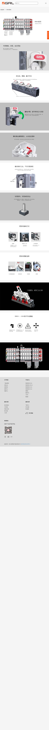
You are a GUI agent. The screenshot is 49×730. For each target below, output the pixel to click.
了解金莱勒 (6, 383)
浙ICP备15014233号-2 (25, 444)
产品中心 (28, 379)
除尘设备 (6, 410)
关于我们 (6, 379)
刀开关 (27, 394)
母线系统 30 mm (29, 388)
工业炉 (5, 412)
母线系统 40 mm (29, 387)
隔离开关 (27, 392)
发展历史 (6, 387)
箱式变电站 (6, 405)
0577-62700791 (9, 424)
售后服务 (27, 408)
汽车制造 (6, 407)
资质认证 (6, 385)
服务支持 (28, 401)
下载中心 (27, 405)
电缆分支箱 (6, 408)
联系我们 (6, 420)
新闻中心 (6, 388)
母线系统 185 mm (29, 385)
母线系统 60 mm (29, 383)
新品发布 (2, 9)
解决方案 (6, 401)
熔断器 (27, 390)
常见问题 (27, 407)
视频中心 (6, 390)
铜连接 (27, 396)
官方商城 (31, 413)
